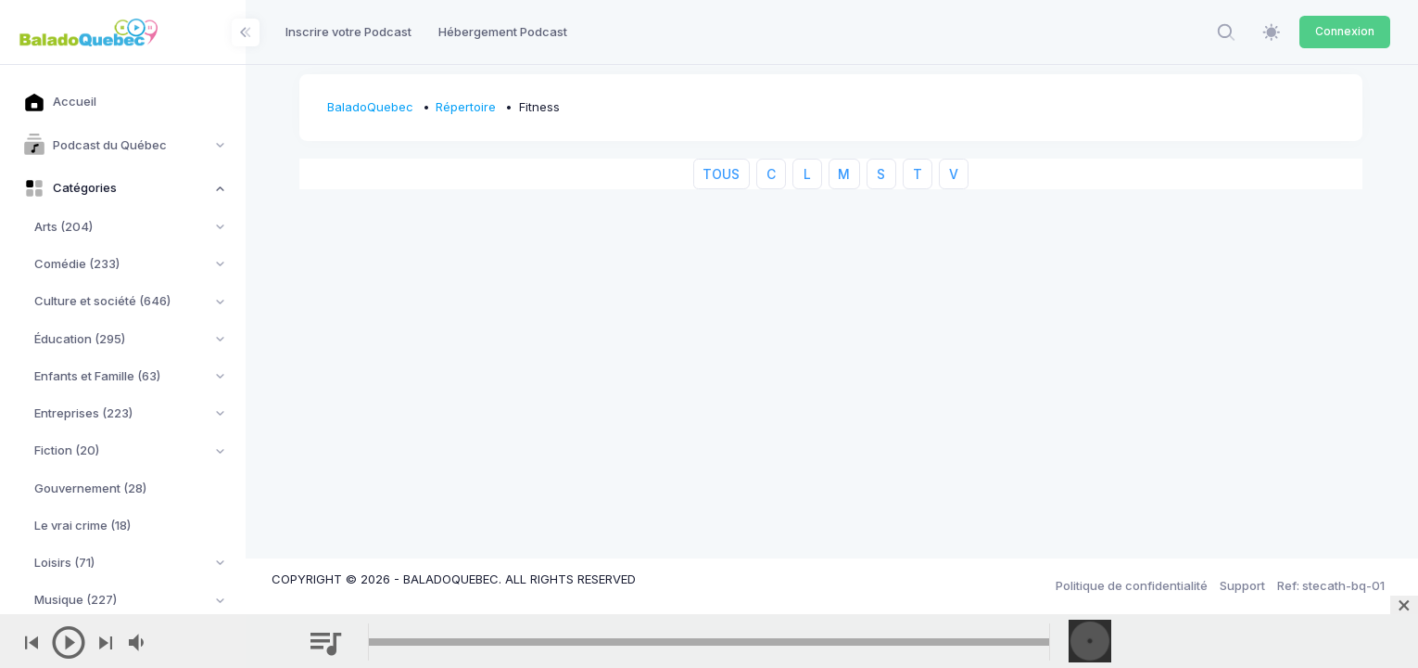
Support (1242, 585)
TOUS (722, 174)
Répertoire (468, 106)
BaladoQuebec (372, 106)
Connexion (1344, 31)
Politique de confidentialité (1132, 585)
